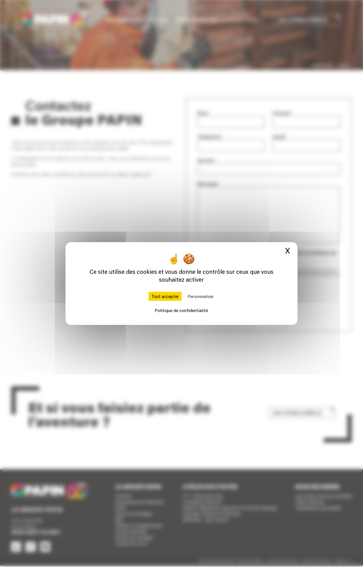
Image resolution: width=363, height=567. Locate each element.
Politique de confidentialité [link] (181, 310)
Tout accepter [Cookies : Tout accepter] (165, 296)
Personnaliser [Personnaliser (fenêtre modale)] (201, 296)
